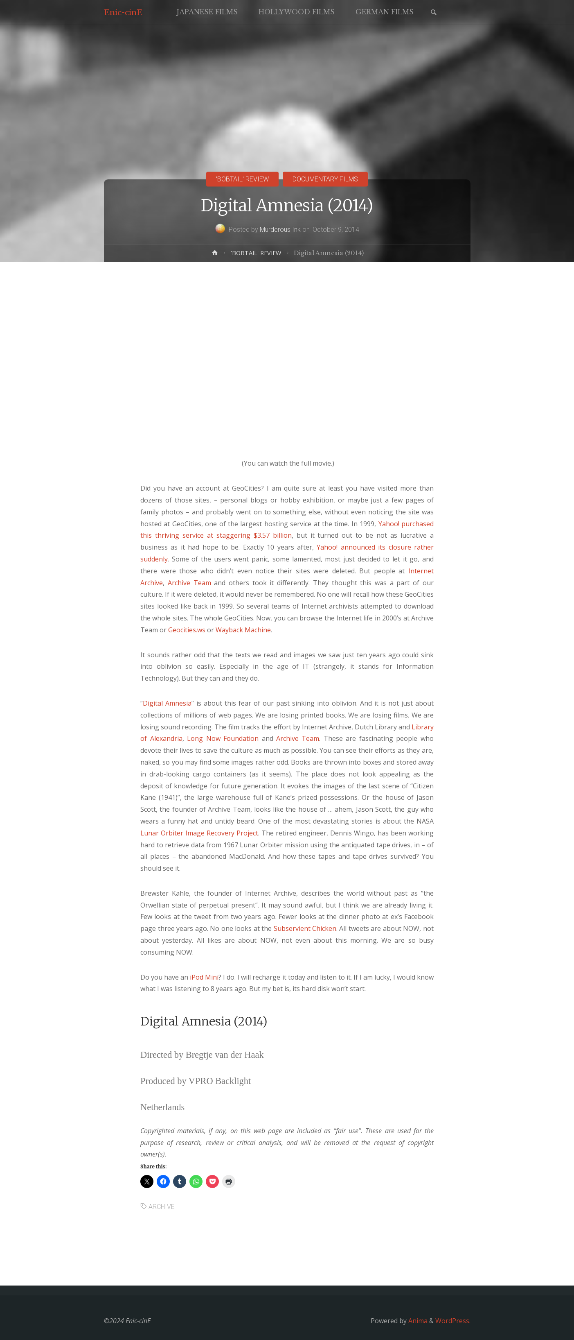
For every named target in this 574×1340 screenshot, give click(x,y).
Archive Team (189, 582)
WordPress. (452, 1320)
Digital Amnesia (167, 703)
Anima (417, 1320)
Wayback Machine (243, 629)
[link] (434, 13)
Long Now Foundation (223, 738)
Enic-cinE (123, 12)
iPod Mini (204, 977)
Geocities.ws (186, 629)
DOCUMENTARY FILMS (325, 179)
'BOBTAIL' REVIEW (242, 179)
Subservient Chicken (305, 928)
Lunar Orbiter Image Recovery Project (199, 833)
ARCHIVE (162, 1207)
